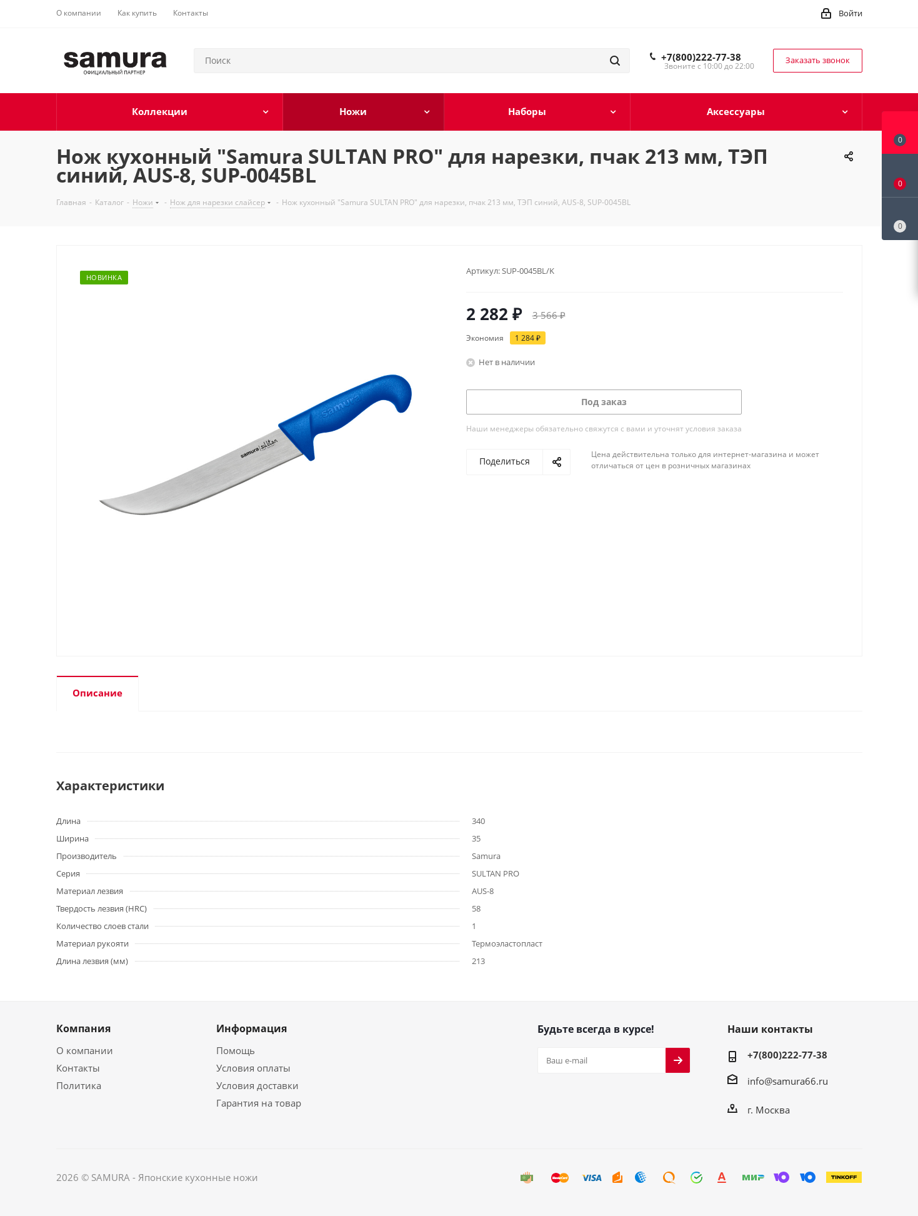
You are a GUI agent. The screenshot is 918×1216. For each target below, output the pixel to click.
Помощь (235, 1050)
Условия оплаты (253, 1068)
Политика (78, 1085)
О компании (84, 1050)
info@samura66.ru (787, 1081)
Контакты (78, 1068)
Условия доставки (257, 1085)
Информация (251, 1028)
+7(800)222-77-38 (701, 57)
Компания (83, 1028)
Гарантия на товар (258, 1103)
